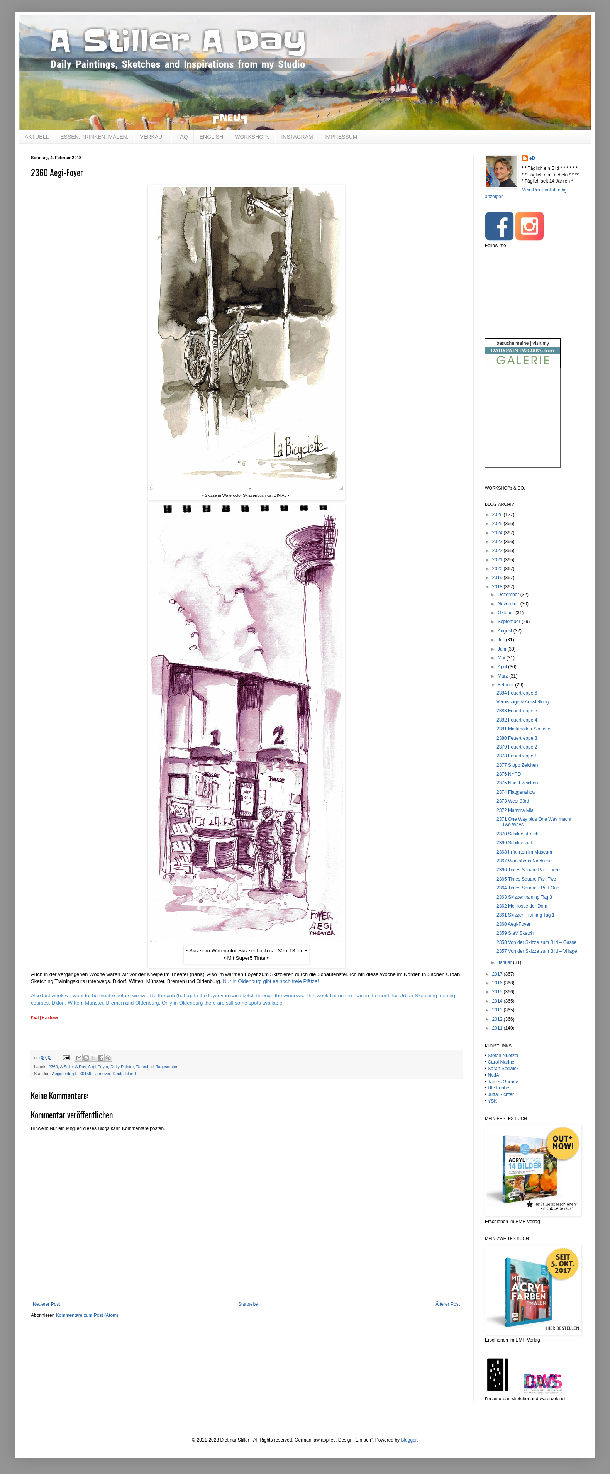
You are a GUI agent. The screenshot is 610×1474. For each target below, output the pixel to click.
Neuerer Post (46, 1304)
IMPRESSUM (341, 137)
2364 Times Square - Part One (527, 888)
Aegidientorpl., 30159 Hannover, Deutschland (94, 1073)
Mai (502, 658)
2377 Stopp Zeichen (517, 765)
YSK (492, 1101)
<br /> (522, 424)
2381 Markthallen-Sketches (524, 729)
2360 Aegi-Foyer (513, 924)
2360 (53, 1066)
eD (532, 158)
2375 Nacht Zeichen (517, 783)
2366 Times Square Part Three (528, 870)
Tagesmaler (167, 1066)
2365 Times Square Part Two (526, 879)
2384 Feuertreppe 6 (516, 693)
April (503, 666)
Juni (502, 649)
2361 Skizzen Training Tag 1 (525, 915)
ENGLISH (211, 137)
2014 (498, 1001)
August (505, 631)
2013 (498, 1010)
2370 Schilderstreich (517, 834)
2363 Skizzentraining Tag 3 (524, 897)
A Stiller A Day (73, 1066)
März (503, 676)
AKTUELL (37, 137)
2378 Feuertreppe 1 (516, 756)
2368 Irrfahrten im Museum (524, 852)
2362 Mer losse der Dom (521, 906)
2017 (498, 974)
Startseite (248, 1304)
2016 (498, 983)
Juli (502, 639)
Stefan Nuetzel (503, 1055)
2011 (498, 1028)
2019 (498, 577)
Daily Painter (122, 1066)
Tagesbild (145, 1066)
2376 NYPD (508, 774)
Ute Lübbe (498, 1088)
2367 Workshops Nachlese (524, 861)
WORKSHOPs (252, 137)
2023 (498, 541)
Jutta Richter (501, 1094)
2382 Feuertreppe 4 (516, 720)
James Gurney (503, 1081)
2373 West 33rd (512, 801)
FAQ (182, 137)
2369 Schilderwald (515, 842)
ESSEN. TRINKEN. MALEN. (94, 137)
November (509, 604)
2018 (498, 587)
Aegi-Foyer (98, 1066)
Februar (506, 685)
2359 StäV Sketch (515, 933)
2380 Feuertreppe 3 (516, 738)
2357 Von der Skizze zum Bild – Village (536, 951)
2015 (498, 992)
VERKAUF (153, 137)
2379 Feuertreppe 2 (516, 747)
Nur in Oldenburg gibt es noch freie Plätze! (271, 981)
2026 (498, 514)
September (510, 621)
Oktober (506, 612)
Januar (505, 962)
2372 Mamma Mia (515, 810)
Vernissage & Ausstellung (522, 702)
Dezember (509, 594)
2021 (498, 559)
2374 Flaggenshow (515, 792)
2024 (498, 532)
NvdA (493, 1075)
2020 (498, 568)
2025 (498, 523)
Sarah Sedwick (503, 1068)
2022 (498, 550)
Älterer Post (447, 1304)
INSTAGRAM (297, 137)
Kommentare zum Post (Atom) (87, 1315)
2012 (498, 1019)
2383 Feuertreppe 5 (516, 710)
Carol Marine (501, 1062)
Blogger (409, 1440)
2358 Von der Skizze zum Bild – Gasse (536, 942)
